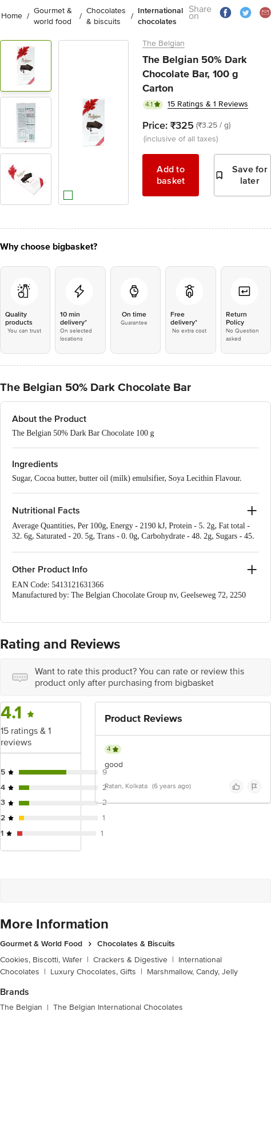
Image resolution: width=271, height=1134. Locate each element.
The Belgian (163, 43)
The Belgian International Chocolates (118, 1007)
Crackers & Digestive (133, 960)
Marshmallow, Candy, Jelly (192, 972)
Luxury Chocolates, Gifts (96, 972)
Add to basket (171, 175)
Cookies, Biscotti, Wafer (44, 960)
